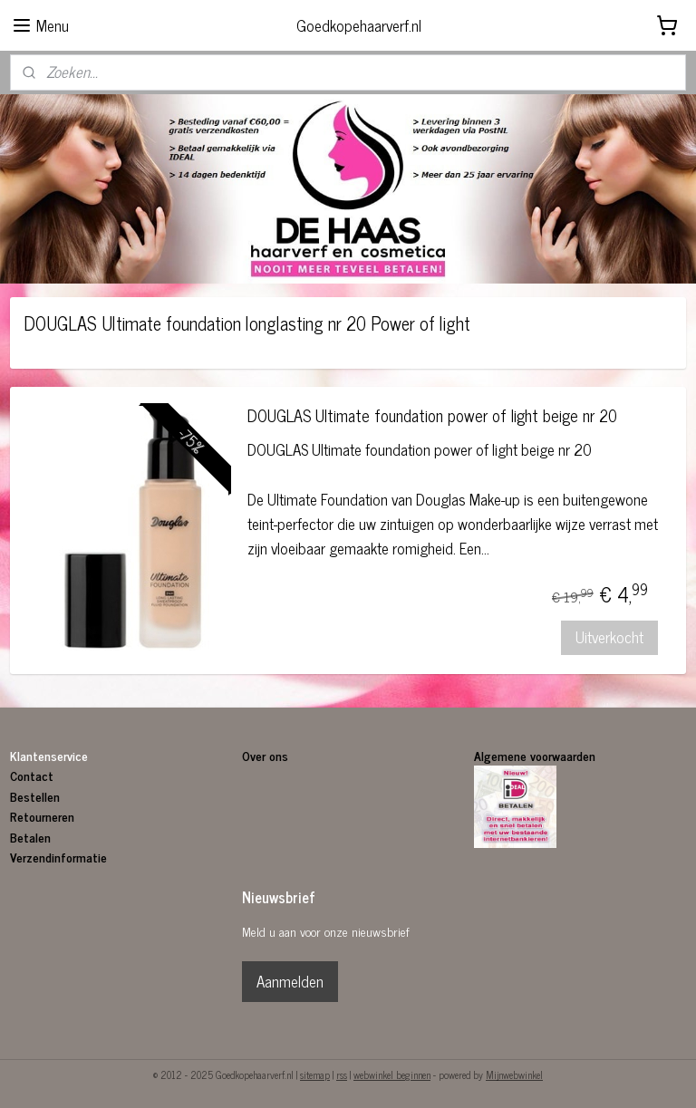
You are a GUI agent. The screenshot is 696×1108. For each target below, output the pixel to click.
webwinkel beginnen (391, 1074)
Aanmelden (290, 981)
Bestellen (35, 795)
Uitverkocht (609, 637)
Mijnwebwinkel (514, 1074)
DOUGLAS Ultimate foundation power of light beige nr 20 (432, 418)
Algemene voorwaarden (534, 755)
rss (341, 1074)
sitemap (315, 1074)
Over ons (267, 755)
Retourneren (42, 815)
